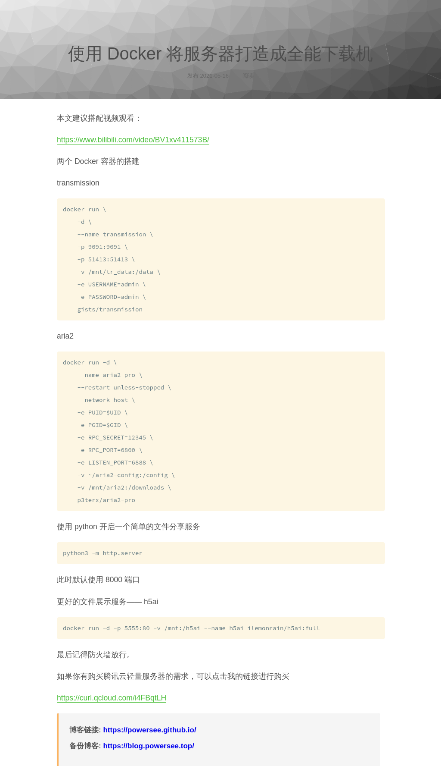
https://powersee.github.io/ (149, 720)
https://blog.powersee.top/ (148, 736)
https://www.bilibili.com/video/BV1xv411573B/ (133, 139)
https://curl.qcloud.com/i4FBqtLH (111, 688)
